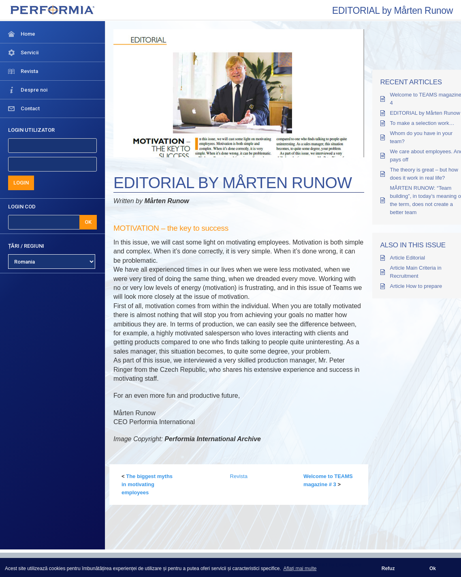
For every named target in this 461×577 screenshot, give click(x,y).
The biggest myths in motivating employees (147, 484)
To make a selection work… (422, 123)
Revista (239, 476)
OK (88, 222)
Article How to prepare (416, 286)
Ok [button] (432, 568)
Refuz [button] (388, 568)
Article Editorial (407, 258)
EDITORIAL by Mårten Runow (425, 113)
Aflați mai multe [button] (299, 568)
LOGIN (21, 183)
